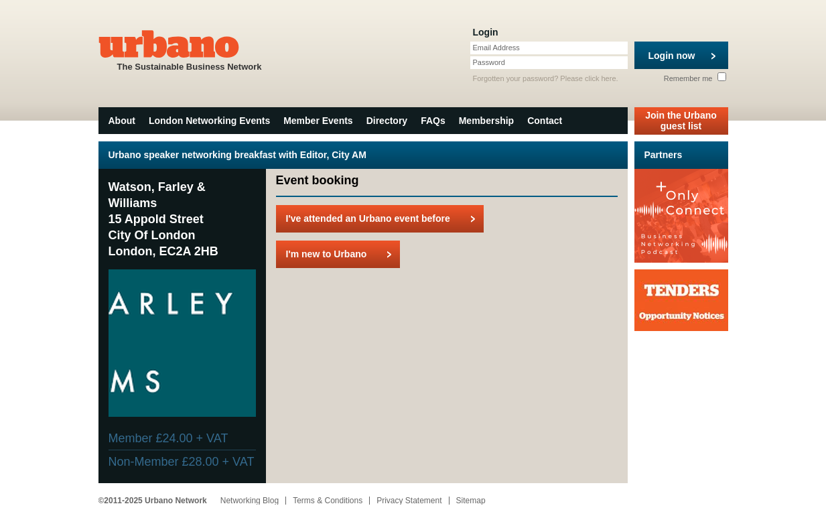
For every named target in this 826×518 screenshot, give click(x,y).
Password (489, 62)
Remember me (695, 78)
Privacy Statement (408, 500)
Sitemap (471, 500)
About (122, 120)
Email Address (496, 48)
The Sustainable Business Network (189, 49)
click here (600, 78)
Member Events (317, 120)
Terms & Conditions (327, 500)
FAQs (433, 120)
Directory (386, 120)
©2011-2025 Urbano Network (152, 500)
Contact (544, 120)
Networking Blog (249, 500)
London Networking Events (209, 120)
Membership (486, 120)
